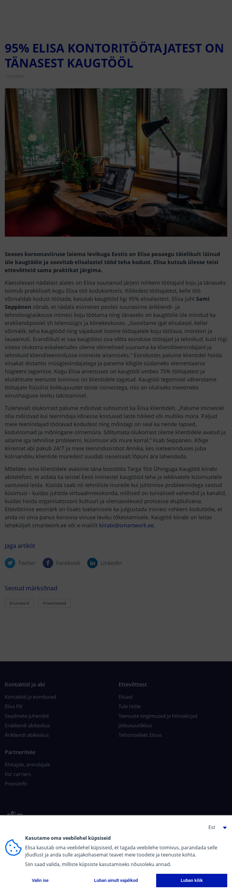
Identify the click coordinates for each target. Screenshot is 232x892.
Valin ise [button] (40, 880)
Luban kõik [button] (192, 880)
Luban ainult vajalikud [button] (116, 880)
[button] (215, 827)
